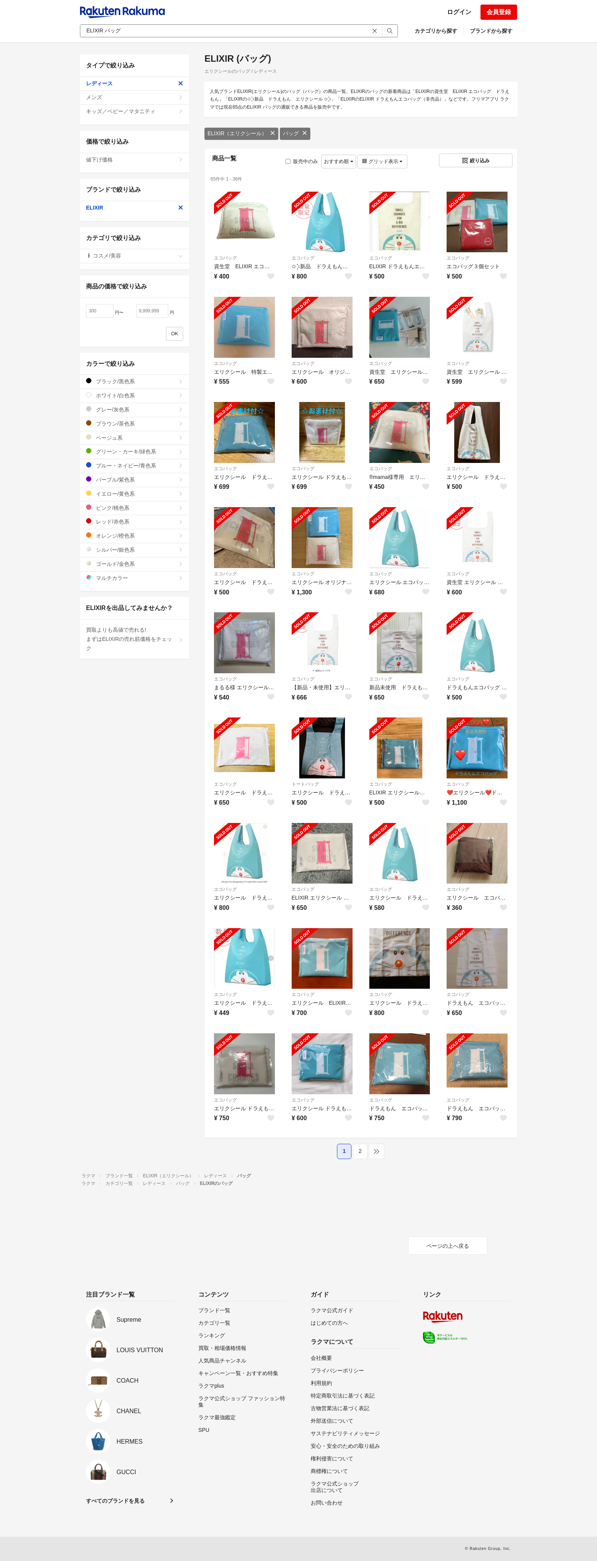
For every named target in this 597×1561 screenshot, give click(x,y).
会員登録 (499, 12)
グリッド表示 (382, 161)
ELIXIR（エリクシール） (241, 133)
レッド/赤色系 (134, 521)
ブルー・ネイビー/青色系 (134, 465)
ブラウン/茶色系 (134, 423)
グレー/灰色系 (134, 409)
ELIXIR (134, 208)
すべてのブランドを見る (115, 1501)
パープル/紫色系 (134, 479)
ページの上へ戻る (447, 1246)
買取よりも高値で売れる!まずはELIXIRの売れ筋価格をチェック (134, 639)
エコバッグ (225, 258)
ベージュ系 (134, 437)
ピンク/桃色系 (134, 507)
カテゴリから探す (436, 31)
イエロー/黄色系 (134, 493)
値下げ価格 (134, 160)
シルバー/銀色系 (134, 549)
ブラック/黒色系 (134, 381)
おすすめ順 (338, 161)
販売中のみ (302, 161)
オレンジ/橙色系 (134, 535)
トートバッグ (305, 784)
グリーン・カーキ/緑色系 (134, 451)
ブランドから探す (491, 31)
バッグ (295, 133)
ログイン (459, 12)
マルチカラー (134, 578)
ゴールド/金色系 (134, 563)
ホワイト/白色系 (134, 395)
